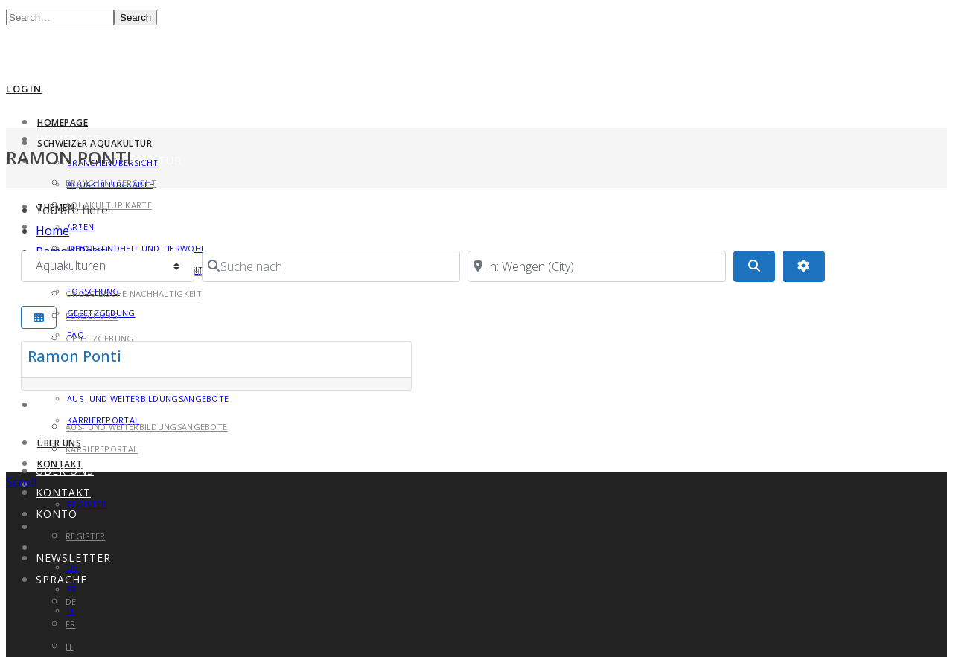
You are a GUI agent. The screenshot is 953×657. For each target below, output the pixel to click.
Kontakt (63, 492)
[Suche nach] (331, 266)
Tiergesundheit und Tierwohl (136, 248)
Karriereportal (102, 449)
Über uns (59, 443)
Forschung (92, 315)
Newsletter (73, 558)
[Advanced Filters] (803, 266)
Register (86, 504)
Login (24, 88)
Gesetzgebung (100, 338)
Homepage (62, 122)
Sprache (61, 579)
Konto (56, 514)
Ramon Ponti (74, 356)
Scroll (21, 482)
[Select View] (39, 317)
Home (52, 230)
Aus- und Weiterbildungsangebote (148, 398)
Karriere (63, 404)
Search (135, 17)
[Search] (754, 266)
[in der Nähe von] (597, 266)
